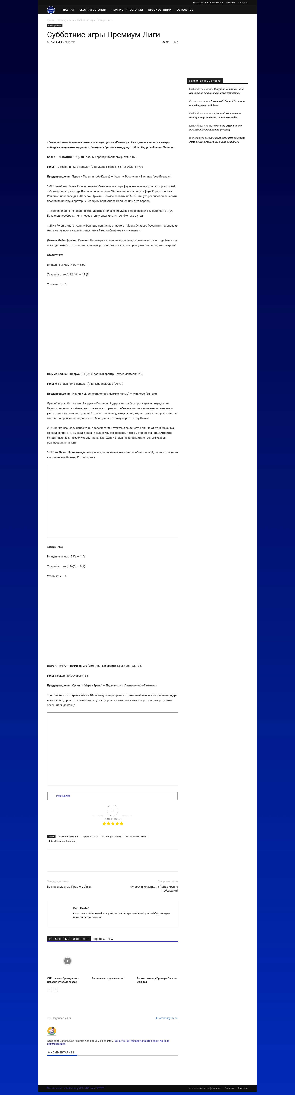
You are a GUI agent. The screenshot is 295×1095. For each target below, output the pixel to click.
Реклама (230, 2)
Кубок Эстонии (159, 9)
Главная (68, 9)
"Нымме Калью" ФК (68, 836)
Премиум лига (66, 20)
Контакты (243, 2)
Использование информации (208, 2)
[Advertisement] (217, 47)
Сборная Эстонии (92, 9)
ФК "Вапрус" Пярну (112, 836)
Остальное (185, 9)
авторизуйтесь (166, 1018)
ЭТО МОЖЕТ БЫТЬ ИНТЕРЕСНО (68, 939)
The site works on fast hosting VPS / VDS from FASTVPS (75, 1088)
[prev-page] (49, 989)
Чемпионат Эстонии (127, 9)
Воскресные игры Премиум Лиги (69, 886)
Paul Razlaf (56, 42)
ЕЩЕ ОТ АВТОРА (103, 939)
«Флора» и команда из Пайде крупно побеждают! (153, 888)
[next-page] (55, 989)
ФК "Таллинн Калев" (136, 836)
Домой (50, 20)
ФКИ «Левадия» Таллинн (62, 840)
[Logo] (53, 9)
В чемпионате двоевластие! (108, 978)
